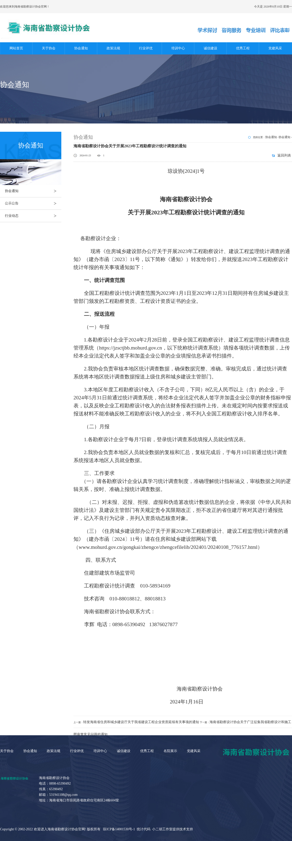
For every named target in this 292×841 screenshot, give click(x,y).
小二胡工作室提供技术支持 (172, 829)
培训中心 (178, 48)
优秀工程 (243, 48)
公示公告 (33, 203)
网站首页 (16, 48)
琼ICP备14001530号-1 (119, 829)
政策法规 (113, 48)
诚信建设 (210, 48)
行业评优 (146, 48)
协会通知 (81, 48)
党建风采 (275, 48)
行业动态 (33, 216)
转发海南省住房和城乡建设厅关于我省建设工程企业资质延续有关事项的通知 (141, 722)
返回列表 (284, 155)
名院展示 (170, 751)
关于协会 (48, 48)
